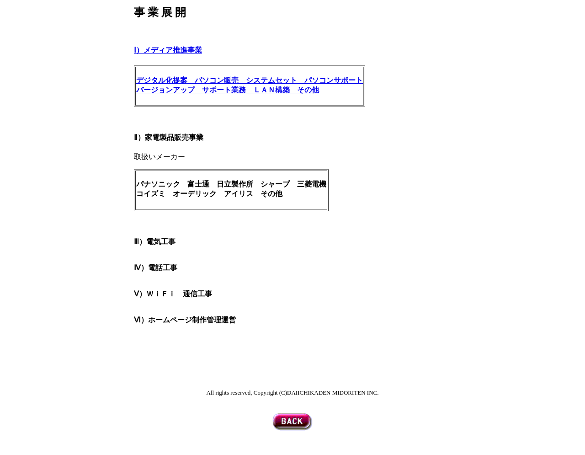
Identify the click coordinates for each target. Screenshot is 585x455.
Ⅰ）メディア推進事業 (168, 50)
